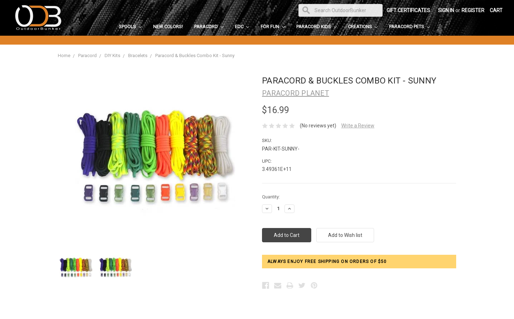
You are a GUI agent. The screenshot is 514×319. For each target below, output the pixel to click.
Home (64, 55)
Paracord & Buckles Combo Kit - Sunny (195, 55)
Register (473, 10)
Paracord (208, 26)
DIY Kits (112, 55)
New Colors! (168, 26)
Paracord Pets (409, 26)
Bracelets (137, 55)
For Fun (273, 26)
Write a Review (357, 125)
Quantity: (271, 196)
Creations (363, 26)
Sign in (446, 10)
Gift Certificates (408, 10)
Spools (130, 26)
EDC (242, 26)
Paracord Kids (316, 26)
